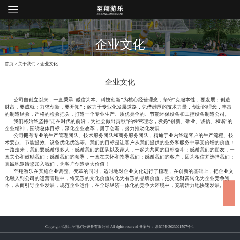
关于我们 (27, 63)
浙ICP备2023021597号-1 (174, 226)
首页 (9, 63)
